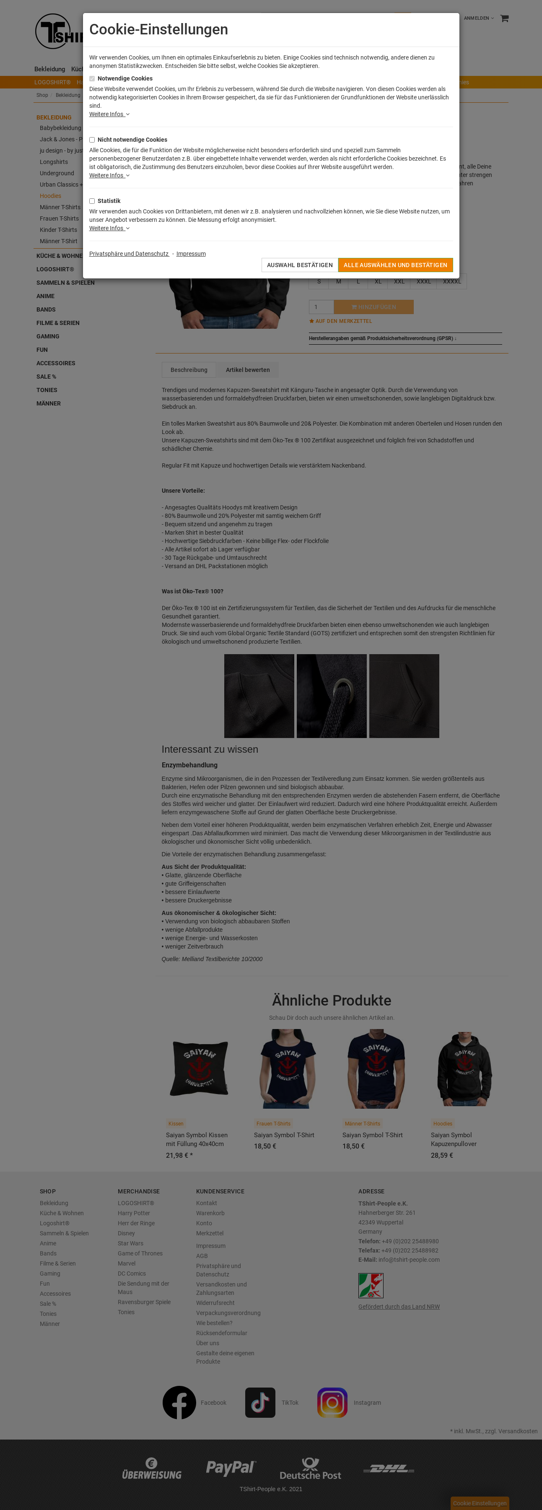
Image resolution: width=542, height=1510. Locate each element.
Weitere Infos (109, 114)
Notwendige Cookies (125, 78)
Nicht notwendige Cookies (132, 139)
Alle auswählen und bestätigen (395, 265)
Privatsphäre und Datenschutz (129, 253)
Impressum (191, 253)
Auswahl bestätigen (300, 265)
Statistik (109, 201)
